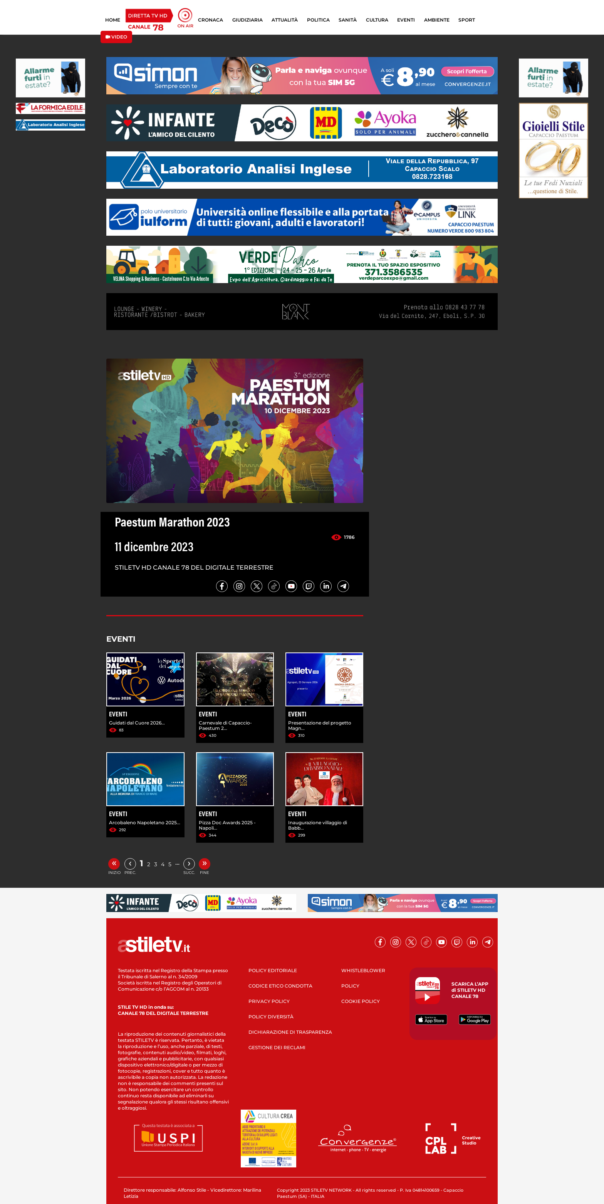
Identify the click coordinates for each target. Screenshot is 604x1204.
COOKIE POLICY (360, 1001)
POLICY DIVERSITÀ (271, 1017)
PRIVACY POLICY (269, 1001)
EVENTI (406, 20)
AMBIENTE (437, 20)
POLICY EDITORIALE (272, 970)
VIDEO (116, 37)
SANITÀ (348, 20)
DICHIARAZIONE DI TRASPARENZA (290, 1032)
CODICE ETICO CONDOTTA (280, 986)
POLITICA (318, 20)
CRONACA (210, 20)
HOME (112, 20)
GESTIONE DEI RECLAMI (276, 1047)
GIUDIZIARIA (247, 20)
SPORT (466, 20)
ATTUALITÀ (285, 20)
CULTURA (377, 20)
